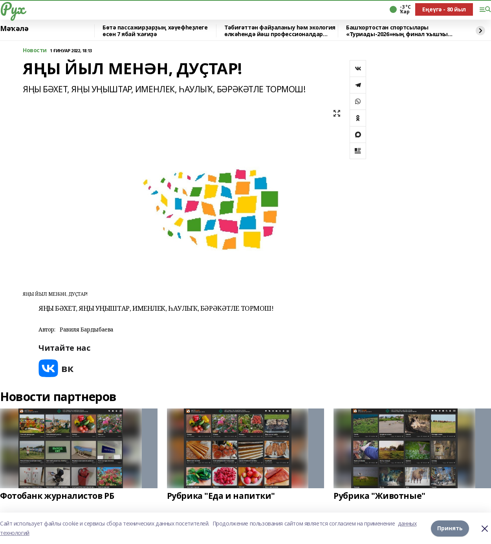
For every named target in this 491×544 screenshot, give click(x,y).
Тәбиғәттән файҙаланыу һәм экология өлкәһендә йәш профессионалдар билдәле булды (279, 30)
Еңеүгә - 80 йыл (444, 9)
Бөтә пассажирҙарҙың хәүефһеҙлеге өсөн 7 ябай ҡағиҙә (155, 30)
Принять (450, 528)
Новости (35, 50)
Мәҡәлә (14, 28)
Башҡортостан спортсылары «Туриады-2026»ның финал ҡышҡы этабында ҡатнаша (397, 30)
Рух (12, 8)
